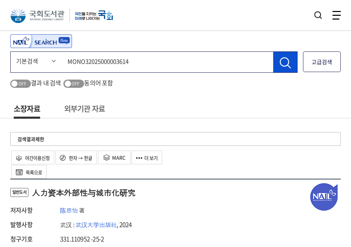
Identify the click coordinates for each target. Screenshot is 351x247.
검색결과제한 (30, 139)
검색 (318, 15)
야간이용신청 (35, 157)
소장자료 (27, 108)
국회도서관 (37, 15)
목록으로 (31, 171)
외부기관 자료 (84, 108)
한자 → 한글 (81, 157)
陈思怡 (69, 210)
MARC (121, 157)
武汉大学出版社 (96, 224)
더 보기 (155, 157)
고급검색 (322, 62)
